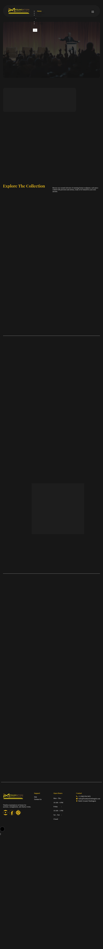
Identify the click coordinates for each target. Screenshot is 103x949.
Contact (40, 24)
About (39, 15)
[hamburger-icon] (92, 11)
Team (41, 18)
